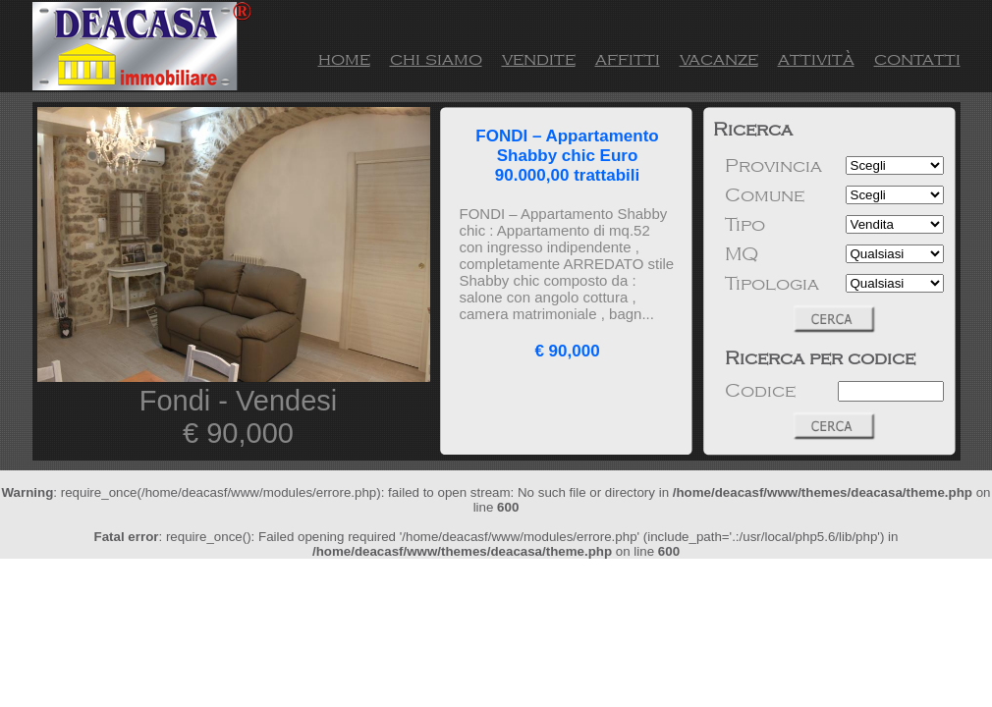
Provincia (773, 166)
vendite (539, 59)
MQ (741, 254)
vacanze (719, 59)
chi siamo (436, 59)
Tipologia (772, 284)
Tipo (745, 225)
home (344, 59)
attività (816, 59)
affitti (627, 59)
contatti (917, 59)
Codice (760, 391)
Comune (764, 195)
